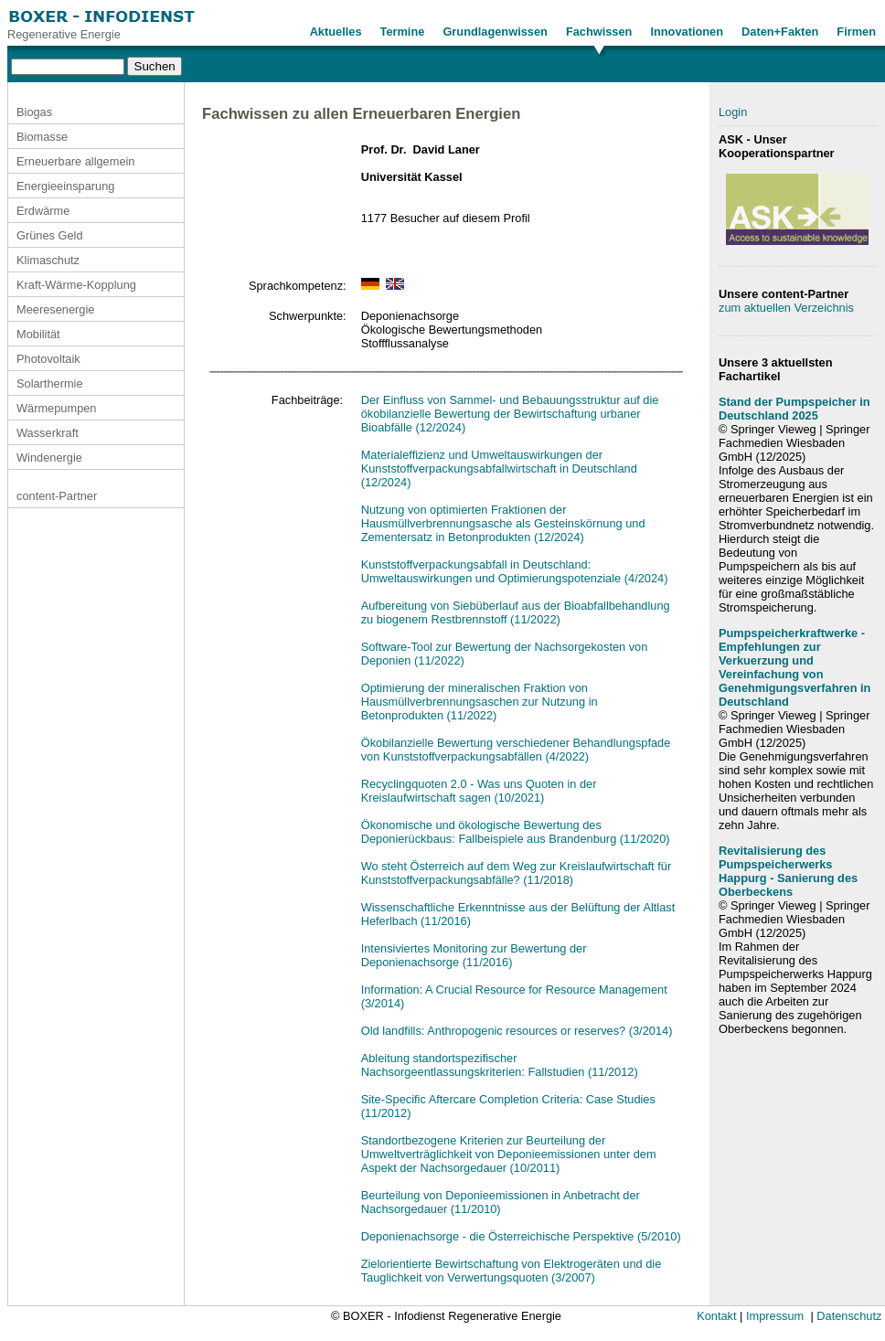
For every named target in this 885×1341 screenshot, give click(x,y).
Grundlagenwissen (495, 31)
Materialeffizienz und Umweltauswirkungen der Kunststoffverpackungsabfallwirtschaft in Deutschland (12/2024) (499, 468)
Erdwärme (42, 211)
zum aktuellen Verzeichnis (786, 307)
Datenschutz (848, 1316)
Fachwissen (599, 31)
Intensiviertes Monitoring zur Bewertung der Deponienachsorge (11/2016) (474, 955)
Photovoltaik (48, 359)
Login (733, 112)
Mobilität (38, 334)
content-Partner (56, 496)
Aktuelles (336, 31)
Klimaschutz (48, 260)
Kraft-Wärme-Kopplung (76, 285)
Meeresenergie (55, 309)
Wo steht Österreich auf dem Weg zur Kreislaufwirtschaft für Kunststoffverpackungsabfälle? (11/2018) (516, 873)
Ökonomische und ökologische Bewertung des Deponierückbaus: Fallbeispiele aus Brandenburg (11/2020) (515, 832)
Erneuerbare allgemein (75, 161)
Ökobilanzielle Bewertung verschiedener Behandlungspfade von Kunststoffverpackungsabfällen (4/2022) (516, 749)
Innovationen (686, 31)
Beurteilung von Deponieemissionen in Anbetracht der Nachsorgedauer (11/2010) (500, 1202)
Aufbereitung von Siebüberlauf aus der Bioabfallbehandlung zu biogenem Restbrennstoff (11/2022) (515, 612)
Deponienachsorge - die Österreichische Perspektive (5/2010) (521, 1236)
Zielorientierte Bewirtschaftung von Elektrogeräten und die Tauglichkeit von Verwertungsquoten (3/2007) (511, 1270)
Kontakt (716, 1316)
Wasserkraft (47, 433)
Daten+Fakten (779, 31)
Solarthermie (49, 383)
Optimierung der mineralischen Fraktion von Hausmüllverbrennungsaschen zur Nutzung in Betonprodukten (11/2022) (479, 701)
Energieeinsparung (65, 186)
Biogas (34, 112)
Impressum (775, 1316)
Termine (402, 31)
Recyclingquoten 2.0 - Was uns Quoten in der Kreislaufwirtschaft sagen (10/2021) (479, 790)
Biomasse (42, 137)
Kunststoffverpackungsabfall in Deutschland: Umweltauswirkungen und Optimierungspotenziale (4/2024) (514, 571)
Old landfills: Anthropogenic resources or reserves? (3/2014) (517, 1031)
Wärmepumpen (56, 408)
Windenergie (49, 457)
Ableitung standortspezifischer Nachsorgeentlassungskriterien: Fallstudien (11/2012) (499, 1065)
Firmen (856, 31)
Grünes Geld (49, 235)
